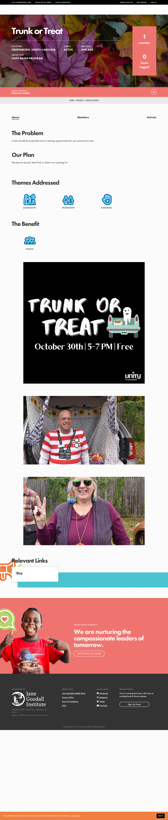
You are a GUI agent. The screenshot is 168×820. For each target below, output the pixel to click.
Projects (119, 11)
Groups (133, 11)
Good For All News (43, 2)
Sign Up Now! (134, 709)
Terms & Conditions (70, 706)
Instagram (102, 702)
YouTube (102, 710)
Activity (151, 122)
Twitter (101, 706)
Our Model (104, 11)
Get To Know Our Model (89, 658)
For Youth (67, 11)
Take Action (148, 11)
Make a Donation (62, 2)
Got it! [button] (160, 816)
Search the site (126, 2)
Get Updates (142, 2)
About (53, 11)
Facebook (102, 698)
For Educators (85, 11)
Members (83, 122)
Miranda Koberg (21, 98)
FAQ (64, 710)
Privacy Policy (68, 702)
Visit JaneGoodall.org (21, 2)
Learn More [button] (75, 816)
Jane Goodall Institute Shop (73, 698)
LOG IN (153, 2)
